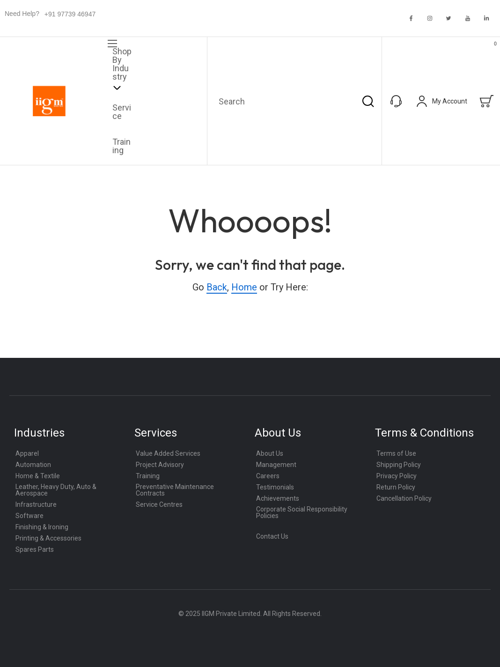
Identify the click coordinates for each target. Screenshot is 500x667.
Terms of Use (396, 453)
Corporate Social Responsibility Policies (301, 512)
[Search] (368, 101)
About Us (269, 453)
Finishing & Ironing (41, 527)
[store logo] (49, 101)
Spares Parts (34, 549)
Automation (33, 464)
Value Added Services (168, 453)
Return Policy (395, 487)
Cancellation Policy (404, 498)
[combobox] (294, 101)
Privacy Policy (396, 476)
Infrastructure (36, 504)
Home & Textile (37, 476)
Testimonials (275, 487)
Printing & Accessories (48, 538)
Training (148, 476)
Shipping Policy (398, 464)
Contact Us (272, 536)
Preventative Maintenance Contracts (175, 490)
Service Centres (159, 504)
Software (29, 515)
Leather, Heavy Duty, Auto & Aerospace (55, 490)
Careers (267, 476)
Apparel (27, 453)
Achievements (277, 498)
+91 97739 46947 (70, 14)
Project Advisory (160, 464)
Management (276, 464)
